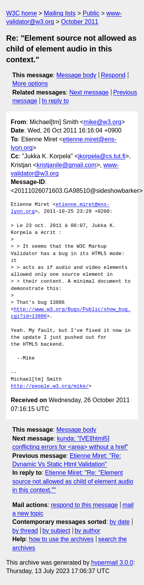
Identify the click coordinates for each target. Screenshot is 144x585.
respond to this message (84, 505)
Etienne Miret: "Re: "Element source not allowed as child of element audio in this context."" (72, 481)
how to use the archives (61, 539)
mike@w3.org (102, 122)
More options (30, 83)
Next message (89, 92)
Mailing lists (60, 13)
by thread (25, 530)
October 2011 (79, 21)
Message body (76, 75)
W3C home (21, 13)
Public (91, 13)
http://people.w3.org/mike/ (50, 386)
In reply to (55, 101)
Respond (113, 75)
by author (87, 530)
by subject (56, 530)
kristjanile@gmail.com (66, 165)
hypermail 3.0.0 (112, 562)
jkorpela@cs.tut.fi (101, 156)
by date (119, 522)
